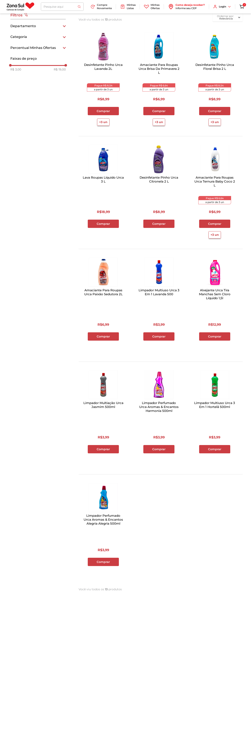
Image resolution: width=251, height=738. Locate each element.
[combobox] (62, 6)
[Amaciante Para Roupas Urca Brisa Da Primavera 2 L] (159, 79)
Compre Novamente (101, 6)
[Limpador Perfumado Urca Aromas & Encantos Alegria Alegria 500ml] (103, 530)
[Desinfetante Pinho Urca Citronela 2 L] (159, 191)
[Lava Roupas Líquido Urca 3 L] (103, 191)
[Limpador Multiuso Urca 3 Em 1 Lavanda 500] (159, 304)
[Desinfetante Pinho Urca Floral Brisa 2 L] (214, 79)
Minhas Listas (128, 6)
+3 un (103, 122)
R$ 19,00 (60, 69)
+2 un (159, 347)
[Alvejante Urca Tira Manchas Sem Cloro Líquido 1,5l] (214, 304)
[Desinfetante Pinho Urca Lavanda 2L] (103, 79)
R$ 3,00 (15, 69)
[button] (38, 26)
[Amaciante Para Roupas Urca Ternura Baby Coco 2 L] (214, 191)
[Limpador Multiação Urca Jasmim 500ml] (103, 417)
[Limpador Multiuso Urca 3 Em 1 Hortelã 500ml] (214, 417)
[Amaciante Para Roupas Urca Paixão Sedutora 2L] (103, 304)
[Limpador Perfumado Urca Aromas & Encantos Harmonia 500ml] (159, 417)
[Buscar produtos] (79, 7)
